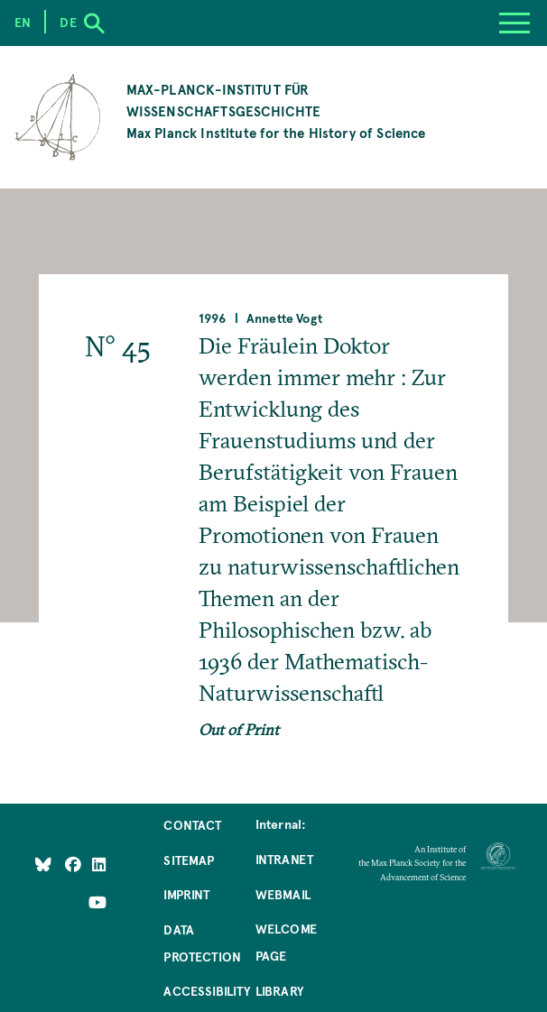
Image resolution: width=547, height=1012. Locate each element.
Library (279, 990)
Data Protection (202, 942)
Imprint (186, 894)
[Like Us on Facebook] (74, 864)
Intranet (284, 859)
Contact (192, 824)
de (68, 22)
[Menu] (515, 23)
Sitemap (188, 860)
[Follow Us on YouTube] (97, 902)
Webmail (283, 894)
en (22, 22)
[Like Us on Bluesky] (43, 864)
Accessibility (206, 990)
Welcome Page (286, 941)
